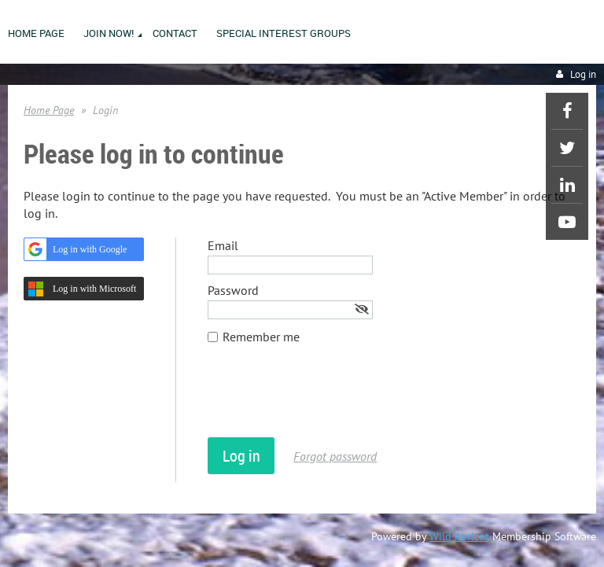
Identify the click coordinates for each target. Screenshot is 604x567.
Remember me (261, 336)
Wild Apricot (459, 536)
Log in (583, 74)
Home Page (49, 110)
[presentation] (327, 398)
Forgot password (335, 456)
